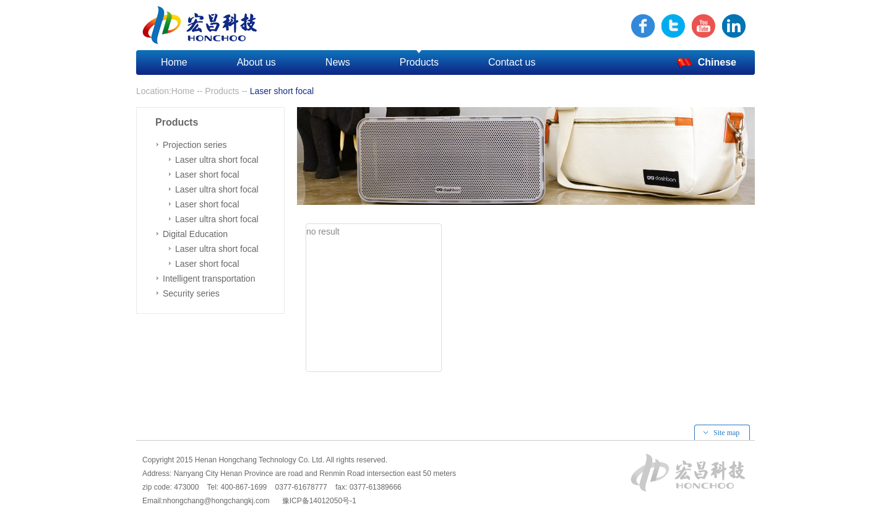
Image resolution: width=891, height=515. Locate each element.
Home (174, 62)
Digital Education (195, 234)
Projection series (195, 145)
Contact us (511, 62)
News (337, 62)
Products (419, 62)
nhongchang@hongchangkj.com (216, 500)
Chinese (706, 63)
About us (256, 62)
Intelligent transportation (209, 278)
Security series (191, 293)
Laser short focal (207, 175)
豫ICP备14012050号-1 (317, 500)
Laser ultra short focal (217, 160)
